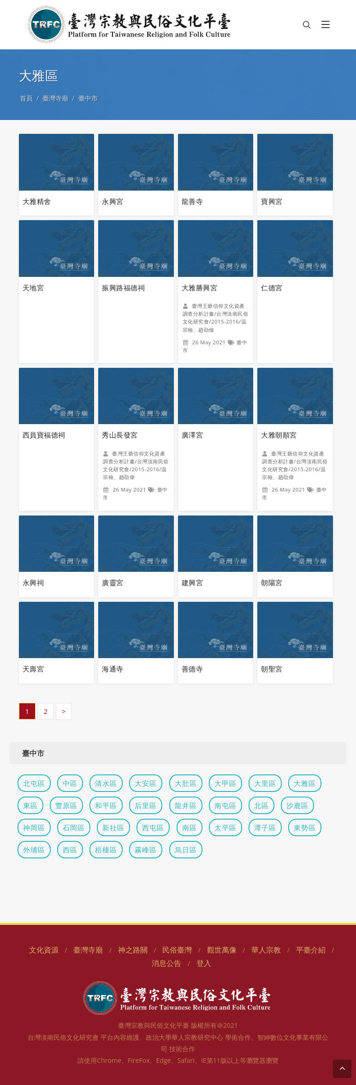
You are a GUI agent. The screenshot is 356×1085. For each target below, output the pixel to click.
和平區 (106, 805)
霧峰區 (146, 849)
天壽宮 (33, 668)
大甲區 (225, 783)
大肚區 (186, 783)
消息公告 (166, 963)
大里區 (265, 783)
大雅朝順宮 (279, 434)
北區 (261, 805)
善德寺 (192, 668)
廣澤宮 (192, 434)
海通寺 (112, 668)
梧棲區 (106, 849)
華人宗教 (266, 950)
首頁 (26, 98)
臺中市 (88, 98)
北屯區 (34, 783)
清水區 (106, 783)
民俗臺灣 (177, 950)
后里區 (146, 805)
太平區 (225, 827)
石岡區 (74, 827)
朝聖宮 (271, 668)
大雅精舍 (37, 201)
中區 (70, 783)
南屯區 (225, 805)
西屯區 (153, 827)
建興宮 (192, 582)
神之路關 (133, 950)
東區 (30, 805)
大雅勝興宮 (199, 287)
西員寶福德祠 (44, 434)
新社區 (113, 827)
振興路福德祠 (123, 287)
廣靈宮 (112, 582)
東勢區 (305, 827)
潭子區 (265, 827)
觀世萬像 (222, 950)
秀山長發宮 (119, 434)
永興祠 (33, 582)
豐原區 (66, 805)
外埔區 (34, 849)
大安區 (146, 783)
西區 (70, 849)
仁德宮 (271, 287)
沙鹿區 (297, 805)
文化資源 (44, 950)
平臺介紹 (311, 950)
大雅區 (305, 783)
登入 (203, 963)
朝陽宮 (271, 582)
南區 (189, 827)
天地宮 (33, 287)
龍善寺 (192, 201)
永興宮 (112, 201)
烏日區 (186, 849)
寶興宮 (271, 201)
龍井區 (186, 805)
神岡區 (34, 827)
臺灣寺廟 (55, 98)
